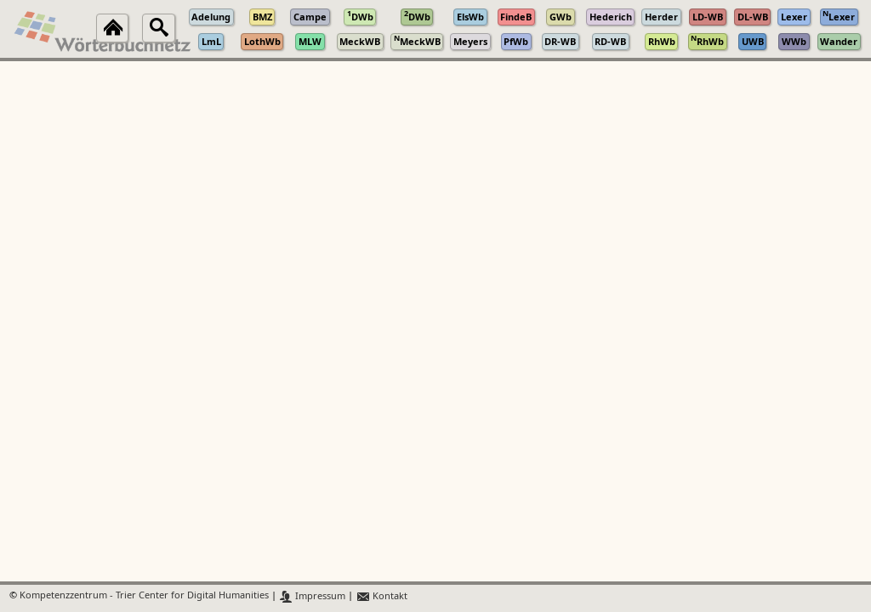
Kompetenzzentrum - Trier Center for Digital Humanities (144, 596)
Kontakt (381, 596)
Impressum (312, 596)
